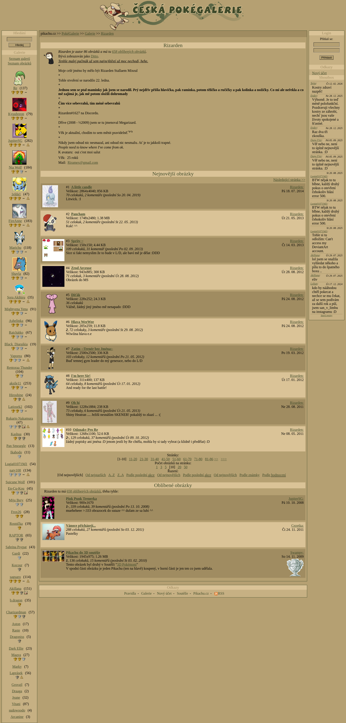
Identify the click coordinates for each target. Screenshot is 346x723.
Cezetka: (297, 525)
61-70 (187, 459)
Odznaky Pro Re (85, 430)
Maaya (16, 655)
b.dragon (16, 600)
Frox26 (16, 512)
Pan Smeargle (16, 446)
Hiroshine (16, 395)
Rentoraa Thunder (19, 367)
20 (179, 467)
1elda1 (16, 194)
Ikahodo (16, 452)
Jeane (16, 697)
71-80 (198, 459)
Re (15, 88)
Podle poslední (140, 475)
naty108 (15, 470)
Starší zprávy (326, 315)
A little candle (81, 187)
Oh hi (75, 403)
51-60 (176, 459)
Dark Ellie (16, 648)
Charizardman (16, 612)
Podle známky (249, 475)
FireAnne (15, 221)
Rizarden (107, 33)
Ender (313, 95)
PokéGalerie (70, 33)
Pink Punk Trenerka (81, 498)
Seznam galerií (19, 59)
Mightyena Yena (16, 309)
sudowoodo (17, 710)
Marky (17, 666)
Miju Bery (16, 500)
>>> (224, 459)
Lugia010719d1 (318, 176)
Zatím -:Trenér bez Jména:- (92, 349)
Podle (274, 475)
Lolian (313, 283)
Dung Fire (316, 140)
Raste (16, 630)
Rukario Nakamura (19, 418)
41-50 (166, 459)
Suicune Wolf (15, 482)
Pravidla (130, 593)
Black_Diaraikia (16, 344)
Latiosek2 (15, 407)
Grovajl (17, 685)
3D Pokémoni (126, 564)
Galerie (90, 33)
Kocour (17, 565)
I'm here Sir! (80, 376)
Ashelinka (16, 321)
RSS (221, 593)
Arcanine (17, 717)
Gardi (16, 553)
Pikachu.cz (201, 593)
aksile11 (15, 383)
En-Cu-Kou (16, 488)
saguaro (15, 577)
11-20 (133, 459)
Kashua (16, 434)
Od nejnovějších (168, 475)
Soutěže (182, 593)
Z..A (120, 475)
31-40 (154, 459)
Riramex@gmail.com (83, 162)
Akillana (315, 255)
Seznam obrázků (19, 63)
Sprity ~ (77, 241)
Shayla (16, 274)
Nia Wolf (15, 167)
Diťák (75, 295)
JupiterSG (15, 141)
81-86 (209, 459)
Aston (16, 624)
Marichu (15, 247)
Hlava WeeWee (82, 322)
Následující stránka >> (289, 180)
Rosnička (16, 523)
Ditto (94, 56)
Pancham (78, 214)
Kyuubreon (16, 114)
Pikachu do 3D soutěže (83, 552)
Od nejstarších (96, 475)
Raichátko (16, 332)
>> (216, 459)
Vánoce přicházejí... (81, 525)
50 (185, 467)
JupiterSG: (296, 498)
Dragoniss (17, 637)
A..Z (111, 475)
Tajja (313, 83)
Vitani (16, 704)
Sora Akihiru (16, 297)
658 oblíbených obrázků (129, 51)
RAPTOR (16, 535)
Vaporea (16, 356)
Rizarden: (297, 187)
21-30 (144, 459)
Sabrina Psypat (16, 547)
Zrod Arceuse (81, 268)
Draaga (17, 691)
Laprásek (16, 673)
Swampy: (297, 552)
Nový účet (319, 73)
